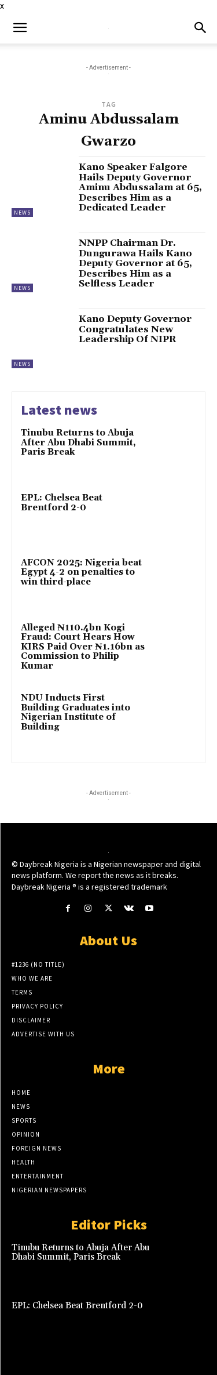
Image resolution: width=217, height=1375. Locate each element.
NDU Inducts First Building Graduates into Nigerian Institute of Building (75, 712)
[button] (19, 27)
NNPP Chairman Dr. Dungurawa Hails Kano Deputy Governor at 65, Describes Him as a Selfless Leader (135, 263)
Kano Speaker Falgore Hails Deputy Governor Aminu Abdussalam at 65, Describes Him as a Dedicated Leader (140, 187)
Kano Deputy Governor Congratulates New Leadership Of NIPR (135, 329)
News (22, 212)
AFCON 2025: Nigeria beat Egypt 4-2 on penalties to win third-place (81, 572)
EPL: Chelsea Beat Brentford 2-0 (61, 502)
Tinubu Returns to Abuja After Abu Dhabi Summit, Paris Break (78, 442)
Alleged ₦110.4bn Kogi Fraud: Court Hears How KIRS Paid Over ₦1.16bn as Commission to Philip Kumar (83, 647)
